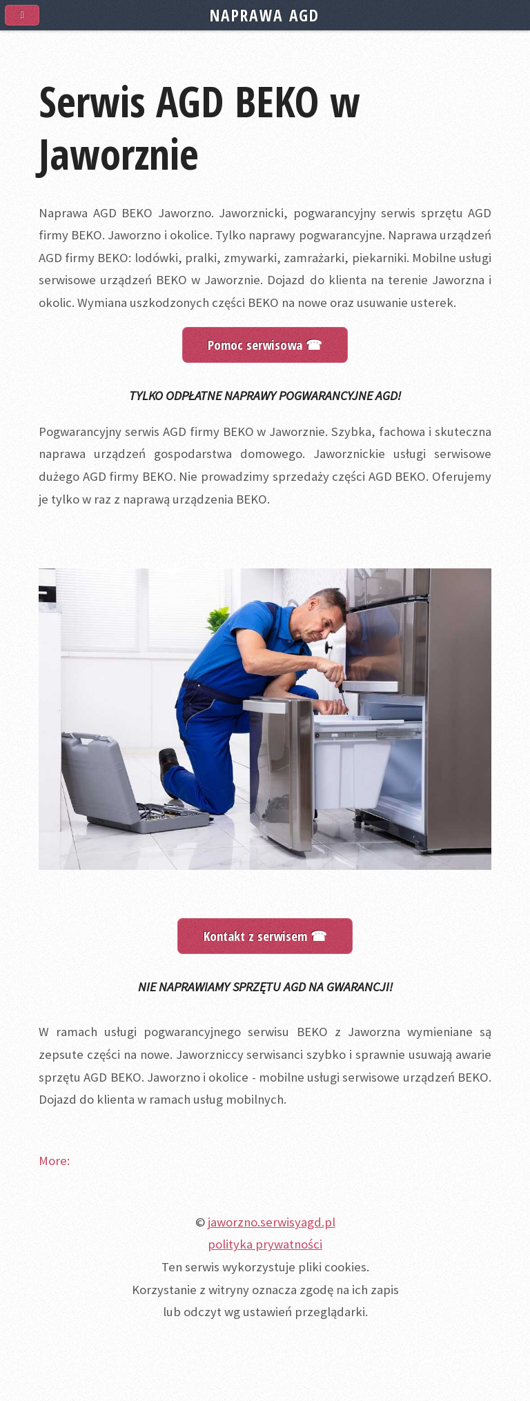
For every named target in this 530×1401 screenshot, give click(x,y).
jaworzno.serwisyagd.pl (271, 1222)
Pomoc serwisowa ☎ (265, 344)
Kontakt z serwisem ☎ (265, 935)
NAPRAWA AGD (265, 15)
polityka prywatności (265, 1244)
